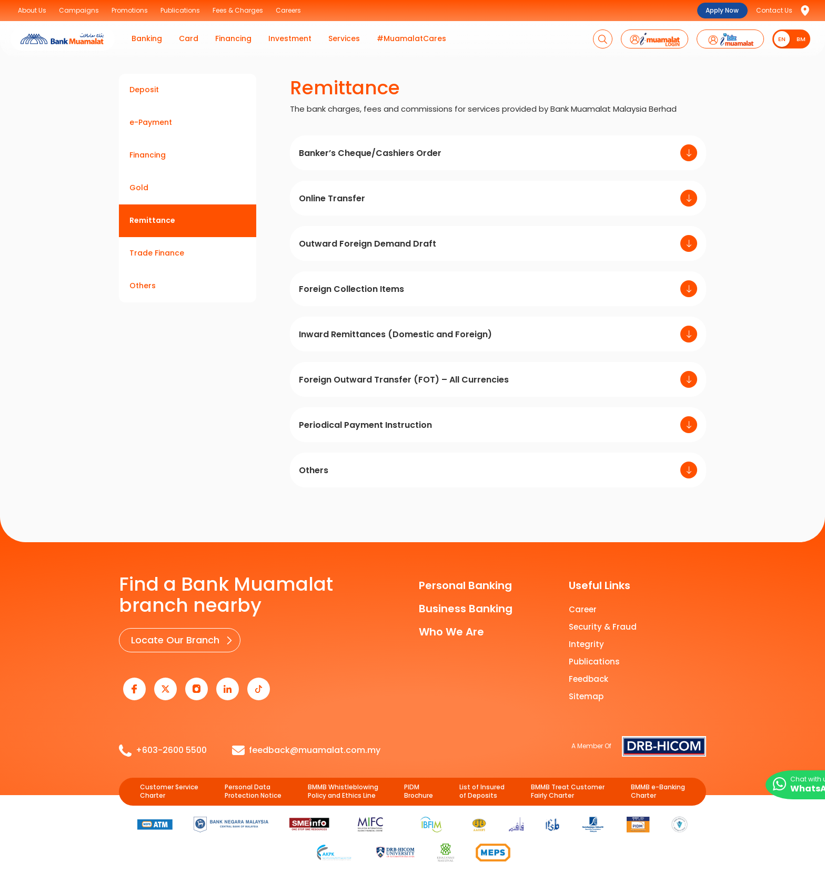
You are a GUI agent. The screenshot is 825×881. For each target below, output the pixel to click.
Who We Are (451, 631)
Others (142, 285)
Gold (138, 187)
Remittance (152, 220)
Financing (147, 155)
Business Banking (465, 608)
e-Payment (150, 122)
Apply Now (722, 10)
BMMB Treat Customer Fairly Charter (568, 786)
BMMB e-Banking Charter (658, 786)
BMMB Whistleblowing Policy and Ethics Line (343, 786)
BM (801, 39)
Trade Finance (156, 253)
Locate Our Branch (173, 638)
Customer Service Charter (169, 786)
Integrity (586, 644)
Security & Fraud (603, 626)
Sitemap (586, 696)
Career (583, 609)
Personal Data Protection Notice (253, 786)
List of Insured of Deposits (482, 786)
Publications (594, 661)
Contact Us (774, 10)
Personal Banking (465, 585)
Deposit (144, 89)
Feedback (588, 678)
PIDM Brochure (418, 786)
